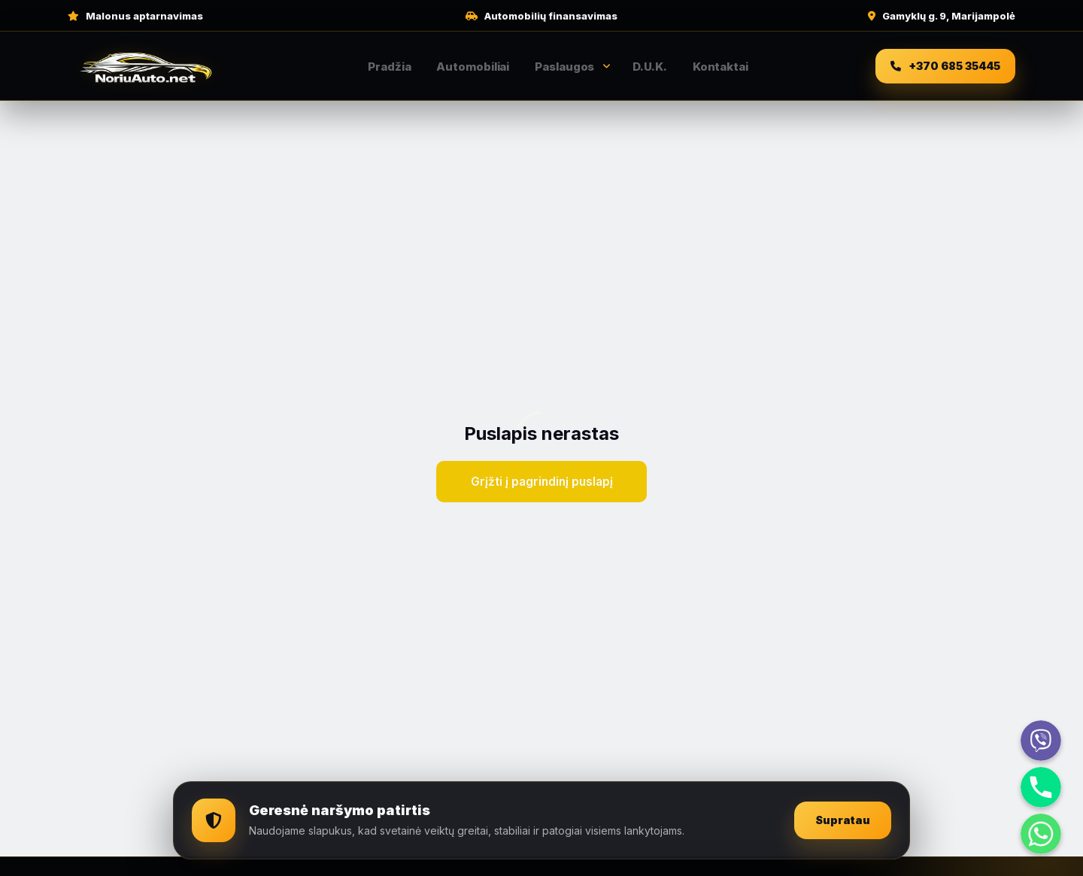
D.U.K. (649, 66)
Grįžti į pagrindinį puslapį (541, 482)
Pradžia (389, 66)
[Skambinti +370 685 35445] (945, 66)
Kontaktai (720, 66)
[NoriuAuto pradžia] (147, 66)
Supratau (842, 821)
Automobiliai (472, 66)
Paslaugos (564, 66)
